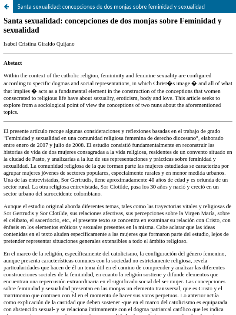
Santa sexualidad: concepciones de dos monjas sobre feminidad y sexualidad (111, 6)
